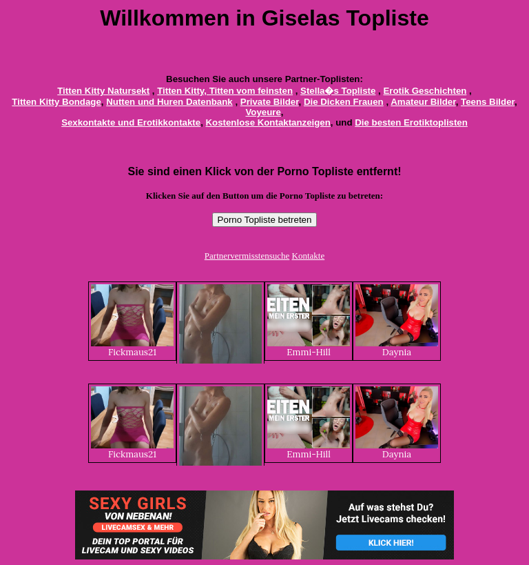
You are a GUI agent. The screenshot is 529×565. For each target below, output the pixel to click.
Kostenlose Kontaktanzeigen (268, 122)
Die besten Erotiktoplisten (411, 122)
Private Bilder (269, 102)
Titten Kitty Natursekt (103, 91)
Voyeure (262, 112)
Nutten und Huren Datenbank (169, 102)
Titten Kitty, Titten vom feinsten (225, 91)
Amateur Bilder (423, 102)
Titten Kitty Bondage (56, 102)
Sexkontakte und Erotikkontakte (130, 122)
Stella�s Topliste (337, 91)
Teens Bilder (488, 102)
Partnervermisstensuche (247, 255)
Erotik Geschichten (424, 91)
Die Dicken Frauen (344, 102)
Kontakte (308, 255)
